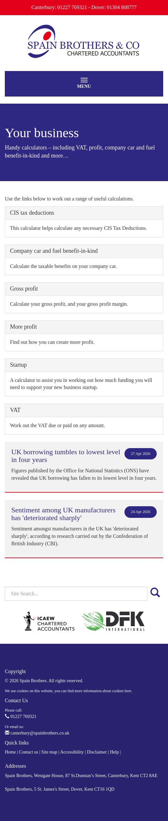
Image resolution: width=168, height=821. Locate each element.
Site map (49, 752)
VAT (15, 410)
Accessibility (72, 752)
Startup (18, 365)
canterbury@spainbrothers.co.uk (37, 733)
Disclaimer (97, 752)
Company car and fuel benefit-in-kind (54, 251)
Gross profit (24, 288)
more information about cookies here (102, 691)
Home (10, 752)
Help (114, 752)
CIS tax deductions (32, 213)
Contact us (28, 752)
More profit (23, 326)
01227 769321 (20, 716)
